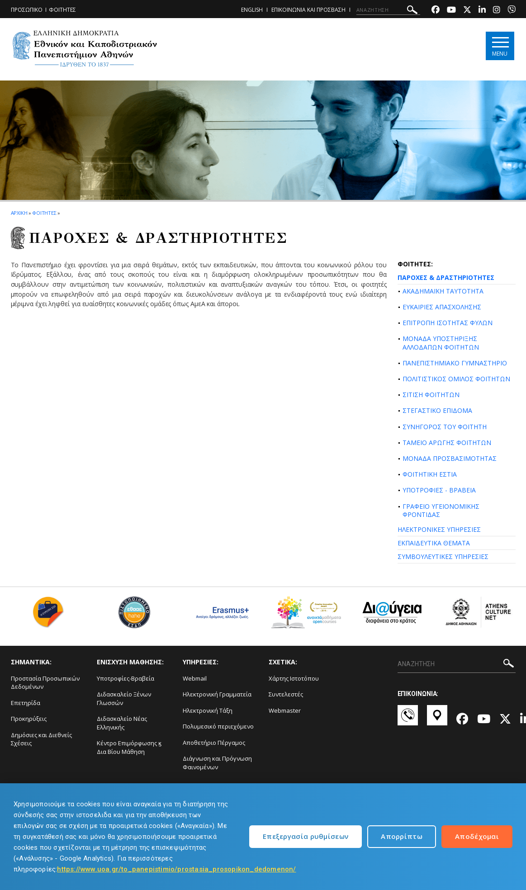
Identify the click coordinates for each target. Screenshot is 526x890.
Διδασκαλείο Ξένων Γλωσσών (124, 698)
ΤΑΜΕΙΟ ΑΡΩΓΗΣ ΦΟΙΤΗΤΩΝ (447, 442)
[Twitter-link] (467, 10)
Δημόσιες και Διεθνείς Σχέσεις (41, 739)
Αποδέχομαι (477, 836)
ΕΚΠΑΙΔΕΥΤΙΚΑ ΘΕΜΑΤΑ (434, 543)
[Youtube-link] (451, 10)
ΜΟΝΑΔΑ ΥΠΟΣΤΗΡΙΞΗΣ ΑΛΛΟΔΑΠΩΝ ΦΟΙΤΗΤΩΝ (441, 342)
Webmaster (285, 710)
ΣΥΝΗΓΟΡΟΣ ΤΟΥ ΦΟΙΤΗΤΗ (445, 426)
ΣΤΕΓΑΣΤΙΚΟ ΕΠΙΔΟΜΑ (437, 410)
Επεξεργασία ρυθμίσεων (305, 836)
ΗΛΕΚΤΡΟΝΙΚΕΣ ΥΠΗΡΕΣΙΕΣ (439, 529)
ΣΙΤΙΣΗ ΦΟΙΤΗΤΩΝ (431, 394)
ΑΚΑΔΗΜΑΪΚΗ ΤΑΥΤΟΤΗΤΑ (443, 291)
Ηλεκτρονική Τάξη (207, 710)
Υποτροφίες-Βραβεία (125, 678)
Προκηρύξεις (29, 719)
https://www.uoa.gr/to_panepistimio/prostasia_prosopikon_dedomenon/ (176, 869)
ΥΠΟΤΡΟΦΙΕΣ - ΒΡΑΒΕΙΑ (439, 490)
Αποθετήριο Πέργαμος (214, 743)
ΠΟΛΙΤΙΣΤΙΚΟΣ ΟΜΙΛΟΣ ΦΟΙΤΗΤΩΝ (456, 378)
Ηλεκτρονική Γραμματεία (217, 694)
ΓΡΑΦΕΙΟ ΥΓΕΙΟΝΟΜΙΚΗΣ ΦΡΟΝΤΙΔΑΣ (441, 510)
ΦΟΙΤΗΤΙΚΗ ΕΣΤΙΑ (430, 474)
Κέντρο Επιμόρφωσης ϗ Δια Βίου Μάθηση (129, 747)
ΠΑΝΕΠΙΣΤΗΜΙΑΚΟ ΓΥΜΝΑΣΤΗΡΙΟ (455, 363)
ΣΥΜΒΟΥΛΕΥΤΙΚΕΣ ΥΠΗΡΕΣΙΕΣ (443, 556)
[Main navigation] (500, 46)
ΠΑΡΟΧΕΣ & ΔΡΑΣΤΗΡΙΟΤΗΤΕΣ (446, 277)
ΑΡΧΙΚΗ (19, 212)
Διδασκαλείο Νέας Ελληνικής (122, 723)
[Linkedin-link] (482, 10)
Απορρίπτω (401, 836)
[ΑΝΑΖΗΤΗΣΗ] (388, 10)
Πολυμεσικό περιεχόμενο (218, 726)
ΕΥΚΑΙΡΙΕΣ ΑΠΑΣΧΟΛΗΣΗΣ (442, 307)
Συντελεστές (286, 694)
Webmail (195, 678)
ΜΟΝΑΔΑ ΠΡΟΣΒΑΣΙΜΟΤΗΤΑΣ (450, 458)
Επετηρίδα (25, 703)
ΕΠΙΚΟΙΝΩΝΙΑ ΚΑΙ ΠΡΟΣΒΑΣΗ (308, 10)
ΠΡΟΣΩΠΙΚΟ (27, 10)
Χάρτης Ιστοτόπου (294, 678)
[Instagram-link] (496, 10)
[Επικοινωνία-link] (408, 719)
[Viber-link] (511, 10)
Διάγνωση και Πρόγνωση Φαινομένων (217, 762)
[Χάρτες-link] (437, 719)
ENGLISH (252, 10)
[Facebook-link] (435, 10)
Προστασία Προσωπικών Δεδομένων (45, 682)
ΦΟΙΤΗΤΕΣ (62, 10)
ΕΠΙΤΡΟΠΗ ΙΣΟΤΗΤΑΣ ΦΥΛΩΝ (448, 322)
